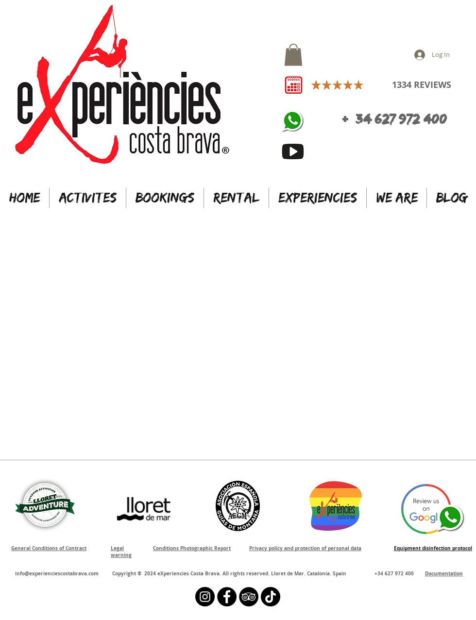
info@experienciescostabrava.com (57, 573)
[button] (293, 55)
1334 (401, 85)
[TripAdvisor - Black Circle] (248, 596)
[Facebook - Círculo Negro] (227, 596)
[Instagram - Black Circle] (205, 596)
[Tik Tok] (270, 596)
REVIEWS (431, 85)
